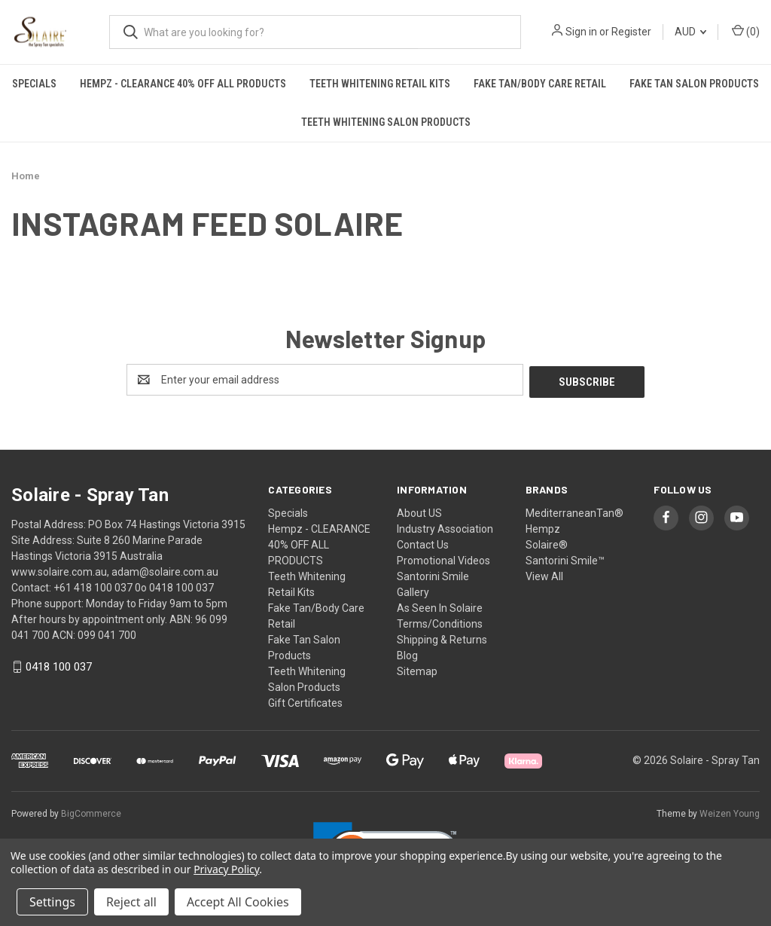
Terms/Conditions (440, 622)
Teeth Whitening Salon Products (386, 122)
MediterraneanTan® (574, 511)
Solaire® (547, 542)
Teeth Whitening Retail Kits (379, 84)
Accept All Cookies (238, 902)
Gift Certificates (305, 701)
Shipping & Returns (442, 637)
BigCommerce (91, 811)
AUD (690, 32)
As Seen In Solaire (440, 606)
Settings (52, 902)
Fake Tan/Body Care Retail (540, 84)
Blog (407, 653)
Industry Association (445, 527)
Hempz (543, 527)
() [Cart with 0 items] (746, 31)
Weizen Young (729, 811)
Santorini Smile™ (565, 558)
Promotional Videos (443, 558)
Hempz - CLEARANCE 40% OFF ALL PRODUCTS (183, 84)
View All (544, 574)
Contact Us (423, 542)
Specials (34, 84)
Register (631, 32)
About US (419, 511)
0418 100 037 (59, 665)
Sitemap (417, 669)
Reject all (131, 902)
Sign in (581, 32)
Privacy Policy (226, 869)
